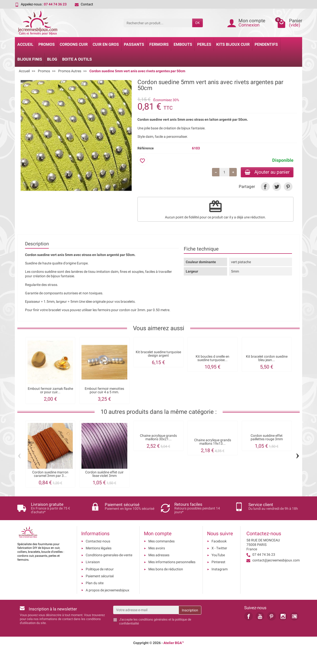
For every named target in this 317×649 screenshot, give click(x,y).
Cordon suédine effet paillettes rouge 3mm (267, 437)
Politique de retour (100, 569)
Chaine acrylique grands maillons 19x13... (212, 442)
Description (37, 244)
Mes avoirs (156, 548)
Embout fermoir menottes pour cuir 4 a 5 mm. (104, 390)
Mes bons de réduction (165, 569)
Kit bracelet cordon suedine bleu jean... (267, 358)
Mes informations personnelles (171, 562)
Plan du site (95, 583)
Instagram (219, 569)
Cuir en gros (106, 44)
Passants (134, 44)
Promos (46, 44)
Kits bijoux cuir (233, 44)
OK (197, 23)
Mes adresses (158, 555)
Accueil (25, 44)
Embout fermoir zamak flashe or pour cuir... (50, 390)
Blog (52, 59)
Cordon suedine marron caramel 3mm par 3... (50, 474)
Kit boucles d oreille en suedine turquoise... (212, 358)
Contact (84, 4)
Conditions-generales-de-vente (109, 555)
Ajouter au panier (267, 172)
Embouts (183, 44)
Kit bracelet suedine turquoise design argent (158, 354)
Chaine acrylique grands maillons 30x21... (158, 437)
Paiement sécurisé (100, 576)
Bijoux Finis (29, 59)
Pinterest (218, 562)
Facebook (219, 541)
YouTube (218, 555)
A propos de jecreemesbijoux (107, 590)
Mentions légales (98, 548)
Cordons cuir (74, 44)
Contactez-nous (98, 541)
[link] (265, 186)
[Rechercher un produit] (158, 23)
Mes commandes (161, 541)
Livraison (93, 562)
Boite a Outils (77, 59)
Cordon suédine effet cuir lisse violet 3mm (104, 474)
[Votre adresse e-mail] (146, 610)
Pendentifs (266, 44)
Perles (204, 44)
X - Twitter (219, 548)
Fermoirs (159, 44)
